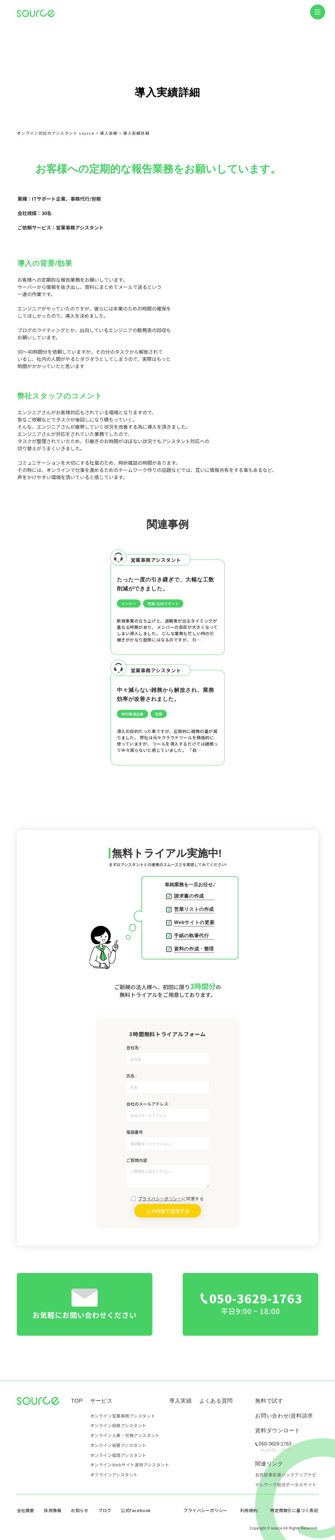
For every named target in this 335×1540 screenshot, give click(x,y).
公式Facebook (136, 1510)
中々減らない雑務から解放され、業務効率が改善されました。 (165, 694)
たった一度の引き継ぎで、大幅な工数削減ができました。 (165, 584)
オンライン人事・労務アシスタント (125, 1435)
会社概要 (25, 1510)
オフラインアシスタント (114, 1475)
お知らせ (79, 1510)
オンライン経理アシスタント (118, 1455)
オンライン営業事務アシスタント (122, 1416)
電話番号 (134, 1132)
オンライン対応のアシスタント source (56, 133)
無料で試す (269, 1401)
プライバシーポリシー (160, 1198)
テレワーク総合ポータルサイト (285, 1484)
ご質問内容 (136, 1160)
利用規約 (248, 1510)
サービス (101, 1401)
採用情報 (52, 1510)
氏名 (130, 1076)
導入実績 (108, 133)
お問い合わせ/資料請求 (284, 1416)
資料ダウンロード (277, 1430)
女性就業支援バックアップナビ (285, 1475)
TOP (77, 1401)
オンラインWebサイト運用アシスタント (129, 1465)
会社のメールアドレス (147, 1104)
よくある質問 (216, 1401)
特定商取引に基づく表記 (294, 1510)
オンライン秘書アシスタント (118, 1445)
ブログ (104, 1510)
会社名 (132, 1047)
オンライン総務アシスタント (118, 1425)
